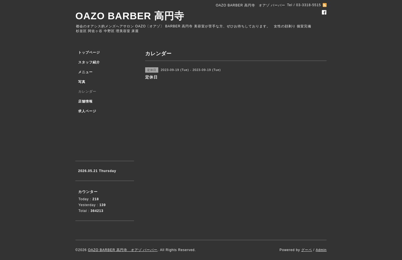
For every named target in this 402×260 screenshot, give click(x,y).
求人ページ (87, 111)
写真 (81, 82)
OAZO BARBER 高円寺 (129, 15)
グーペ (306, 250)
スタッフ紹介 (89, 62)
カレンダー (87, 92)
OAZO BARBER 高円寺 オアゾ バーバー (122, 250)
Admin (321, 250)
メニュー (85, 72)
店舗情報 (85, 101)
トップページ (89, 52)
